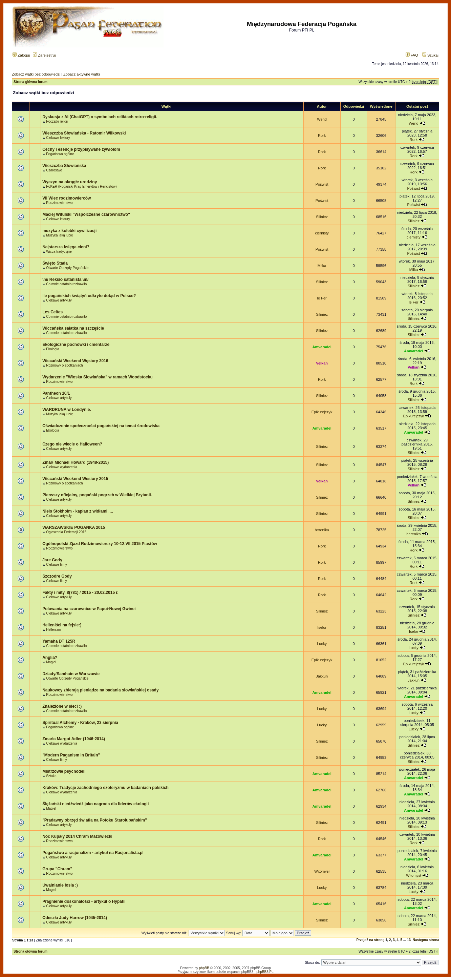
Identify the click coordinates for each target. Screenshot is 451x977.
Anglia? (49, 657)
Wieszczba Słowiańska (64, 165)
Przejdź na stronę (370, 940)
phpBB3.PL (265, 972)
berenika (322, 530)
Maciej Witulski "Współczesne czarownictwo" (86, 214)
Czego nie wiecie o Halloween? (72, 444)
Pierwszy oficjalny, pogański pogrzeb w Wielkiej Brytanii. (97, 495)
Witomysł (321, 871)
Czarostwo (54, 170)
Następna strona (426, 940)
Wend (322, 119)
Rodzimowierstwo (59, 203)
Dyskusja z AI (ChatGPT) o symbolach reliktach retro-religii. (99, 117)
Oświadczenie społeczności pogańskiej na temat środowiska (100, 425)
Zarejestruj (44, 55)
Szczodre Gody (57, 576)
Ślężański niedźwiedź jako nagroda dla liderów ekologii (95, 804)
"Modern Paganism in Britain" (71, 755)
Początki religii (57, 121)
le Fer (322, 298)
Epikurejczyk (322, 412)
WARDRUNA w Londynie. (66, 409)
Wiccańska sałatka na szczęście (73, 328)
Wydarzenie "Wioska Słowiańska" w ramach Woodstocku (97, 377)
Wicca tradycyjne (59, 251)
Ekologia (52, 349)
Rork (322, 135)
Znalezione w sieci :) (62, 706)
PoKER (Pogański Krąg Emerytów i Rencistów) (81, 186)
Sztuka (51, 776)
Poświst (322, 184)
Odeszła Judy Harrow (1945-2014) (74, 917)
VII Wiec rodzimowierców (66, 198)
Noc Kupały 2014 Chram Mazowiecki (77, 836)
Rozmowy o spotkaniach (64, 365)
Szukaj (430, 55)
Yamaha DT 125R (58, 641)
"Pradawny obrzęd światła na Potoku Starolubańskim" (94, 820)
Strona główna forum (30, 82)
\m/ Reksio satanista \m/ (65, 279)
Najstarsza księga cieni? (65, 247)
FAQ (412, 55)
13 (409, 940)
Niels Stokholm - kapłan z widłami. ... (77, 511)
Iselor (321, 627)
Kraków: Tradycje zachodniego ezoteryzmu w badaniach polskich (105, 787)
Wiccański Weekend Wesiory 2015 (75, 478)
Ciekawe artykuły (59, 300)
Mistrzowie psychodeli (63, 771)
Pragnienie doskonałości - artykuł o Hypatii (83, 901)
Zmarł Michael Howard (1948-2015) (75, 462)
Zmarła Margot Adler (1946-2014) (73, 738)
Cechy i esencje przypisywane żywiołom (81, 149)
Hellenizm (53, 629)
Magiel (51, 662)
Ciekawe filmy (56, 564)
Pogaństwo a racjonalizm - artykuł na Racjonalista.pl (93, 852)
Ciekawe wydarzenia (61, 467)
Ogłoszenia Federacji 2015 (66, 532)
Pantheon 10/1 (56, 393)
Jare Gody (52, 560)
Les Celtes (52, 312)
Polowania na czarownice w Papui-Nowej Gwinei (88, 608)
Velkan (322, 363)
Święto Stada (55, 263)
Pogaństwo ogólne (60, 154)
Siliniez (322, 217)
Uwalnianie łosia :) (60, 885)
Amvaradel (321, 347)
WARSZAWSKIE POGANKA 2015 (73, 527)
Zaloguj (21, 55)
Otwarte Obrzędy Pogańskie (67, 268)
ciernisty (321, 233)
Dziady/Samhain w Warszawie (71, 673)
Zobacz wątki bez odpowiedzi (36, 74)
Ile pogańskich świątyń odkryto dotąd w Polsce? (89, 295)
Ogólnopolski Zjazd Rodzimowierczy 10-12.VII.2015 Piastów (99, 543)
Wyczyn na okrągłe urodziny (69, 182)
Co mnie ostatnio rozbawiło (66, 284)
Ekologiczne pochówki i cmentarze (75, 344)
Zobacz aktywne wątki (81, 74)
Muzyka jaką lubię (59, 235)
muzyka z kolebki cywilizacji (69, 230)
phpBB (204, 968)
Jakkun (322, 676)
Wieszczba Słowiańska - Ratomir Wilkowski (84, 133)
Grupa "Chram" (57, 869)
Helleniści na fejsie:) (61, 625)
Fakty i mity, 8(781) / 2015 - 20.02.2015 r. (80, 592)
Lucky (322, 644)
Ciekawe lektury (58, 138)
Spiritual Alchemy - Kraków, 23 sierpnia (80, 722)
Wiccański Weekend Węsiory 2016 (75, 360)
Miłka (322, 266)
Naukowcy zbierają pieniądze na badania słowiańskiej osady (100, 690)
